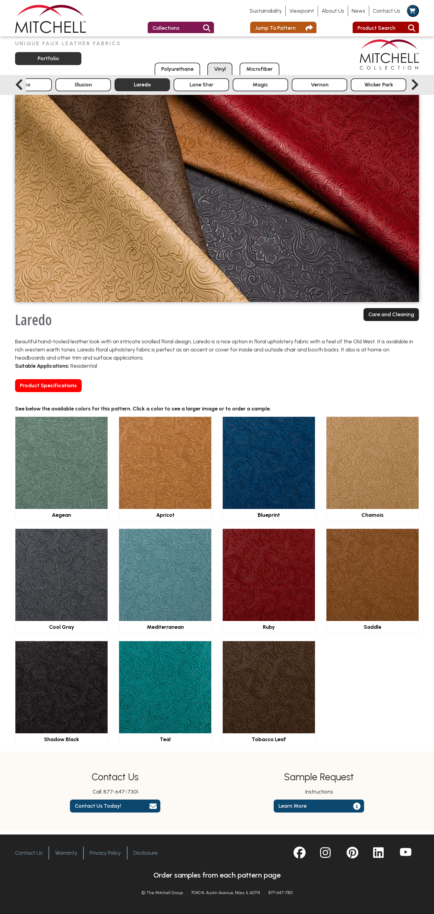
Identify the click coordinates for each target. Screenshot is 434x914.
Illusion (83, 88)
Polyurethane (177, 72)
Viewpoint (301, 11)
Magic (260, 88)
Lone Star (201, 88)
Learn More (292, 809)
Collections (166, 28)
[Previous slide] (19, 88)
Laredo (142, 88)
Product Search (376, 28)
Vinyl (220, 72)
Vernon (320, 88)
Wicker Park (378, 88)
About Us (333, 11)
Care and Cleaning (391, 318)
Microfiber (259, 72)
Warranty (66, 853)
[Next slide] (415, 88)
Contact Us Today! (98, 809)
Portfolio (48, 62)
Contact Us (386, 11)
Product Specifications (48, 389)
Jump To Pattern (275, 28)
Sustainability (266, 11)
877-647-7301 (120, 795)
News (358, 11)
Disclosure (146, 853)
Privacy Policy (105, 853)
